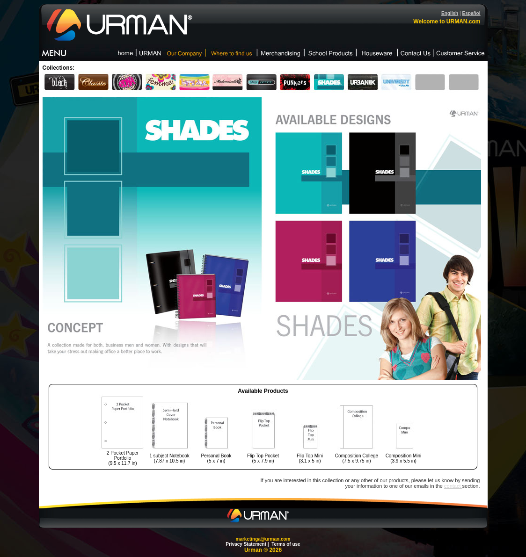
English (449, 13)
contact (453, 486)
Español (471, 13)
